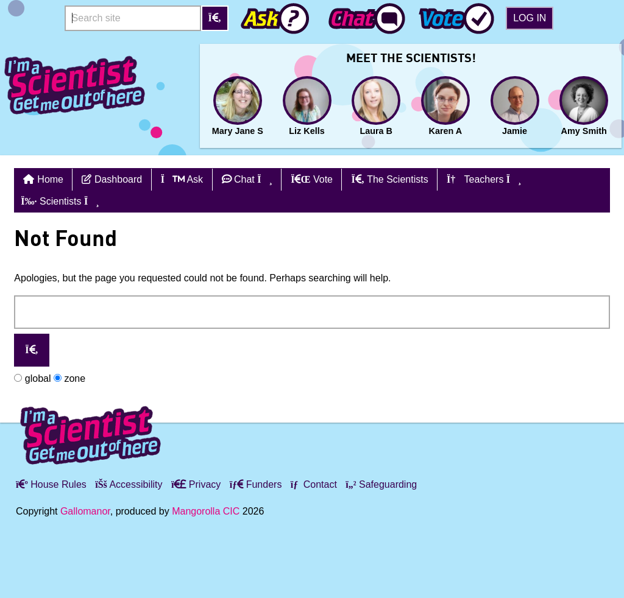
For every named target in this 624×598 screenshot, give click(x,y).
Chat (247, 179)
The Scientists (389, 179)
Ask (182, 179)
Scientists (60, 201)
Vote (312, 179)
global (32, 378)
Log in (529, 18)
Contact (314, 484)
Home (50, 179)
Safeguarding (381, 484)
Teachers (484, 179)
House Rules (51, 484)
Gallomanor (85, 511)
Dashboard (112, 179)
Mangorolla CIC (205, 511)
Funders (256, 484)
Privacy (196, 484)
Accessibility (128, 484)
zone (69, 378)
